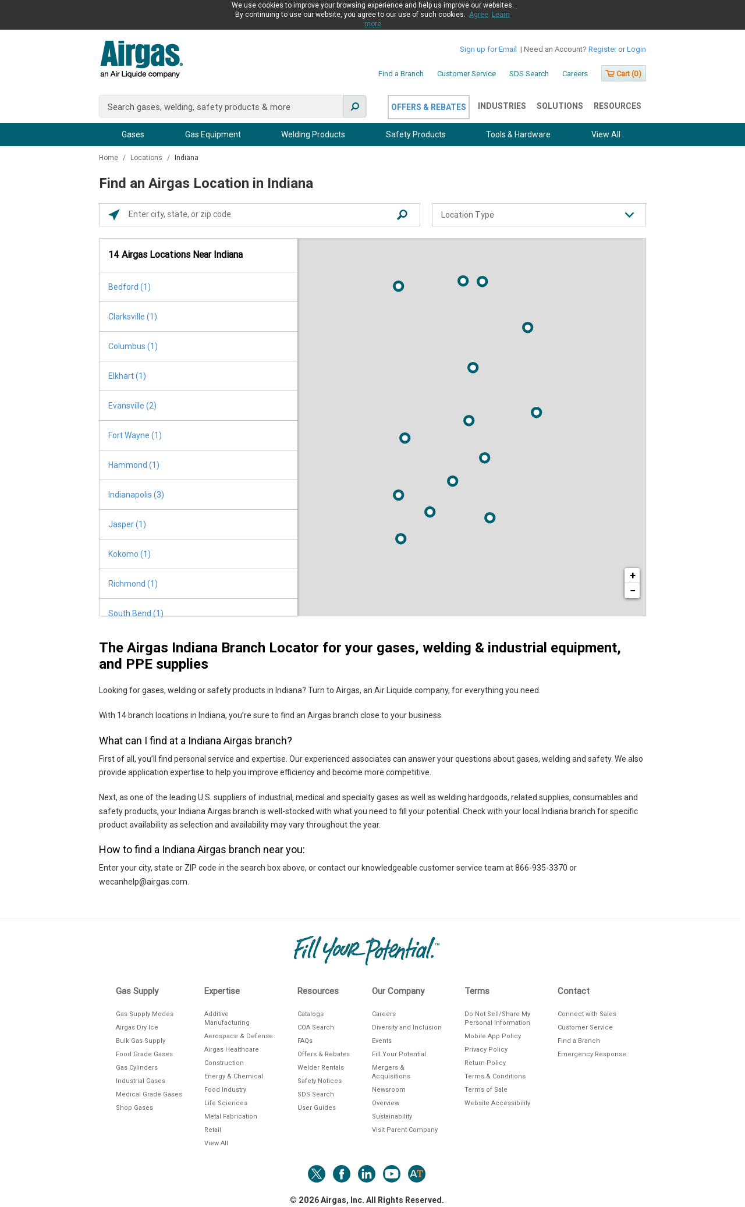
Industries (502, 106)
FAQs (305, 1041)
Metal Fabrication (230, 1116)
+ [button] (633, 575)
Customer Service (466, 73)
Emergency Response (592, 1054)
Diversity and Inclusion (407, 1027)
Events (382, 1041)
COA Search (315, 1027)
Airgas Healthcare (231, 1049)
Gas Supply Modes (144, 1014)
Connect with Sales (587, 1014)
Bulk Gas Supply (140, 1041)
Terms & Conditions (495, 1076)
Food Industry (225, 1090)
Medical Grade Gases (149, 1094)
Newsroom (389, 1090)
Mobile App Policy (492, 1036)
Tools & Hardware (518, 134)
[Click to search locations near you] (114, 215)
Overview (385, 1103)
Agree (478, 14)
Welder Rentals (320, 1067)
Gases (133, 134)
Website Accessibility (497, 1103)
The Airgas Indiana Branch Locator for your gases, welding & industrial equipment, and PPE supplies (360, 656)
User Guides (316, 1108)
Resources (617, 106)
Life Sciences (225, 1103)
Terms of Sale (486, 1090)
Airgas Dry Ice (137, 1027)
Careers (575, 73)
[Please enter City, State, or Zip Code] (262, 215)
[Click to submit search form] (402, 215)
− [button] (633, 590)
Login (636, 49)
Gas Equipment (213, 134)
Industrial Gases (140, 1081)
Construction (224, 1063)
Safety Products (416, 134)
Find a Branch (401, 73)
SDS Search (529, 73)
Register (602, 49)
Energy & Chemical (233, 1076)
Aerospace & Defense (238, 1036)
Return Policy (485, 1063)
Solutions (560, 106)
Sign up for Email (488, 49)
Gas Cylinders (137, 1067)
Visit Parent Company (405, 1130)
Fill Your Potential (399, 1054)
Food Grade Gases (144, 1054)
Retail (212, 1130)
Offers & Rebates (428, 107)
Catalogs (310, 1014)
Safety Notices (319, 1081)
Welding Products (313, 134)
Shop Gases (134, 1108)
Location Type (467, 214)
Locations (147, 158)
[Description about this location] (372, 786)
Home (109, 158)
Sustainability (392, 1116)
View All (605, 134)
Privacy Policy (486, 1049)
